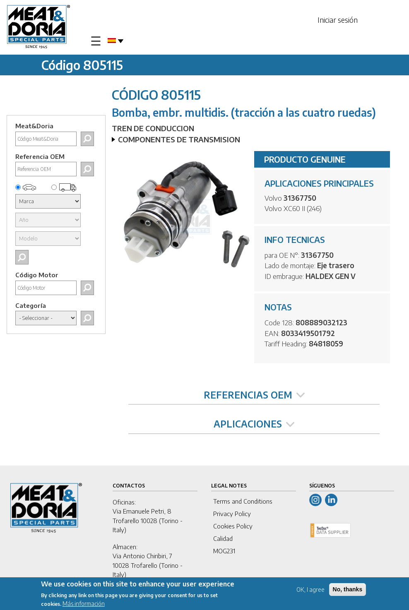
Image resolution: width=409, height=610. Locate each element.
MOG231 (224, 551)
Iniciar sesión (338, 19)
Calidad (223, 538)
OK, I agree (310, 589)
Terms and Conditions (242, 501)
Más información (84, 603)
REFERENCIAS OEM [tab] (254, 395)
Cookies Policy (233, 526)
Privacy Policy (232, 513)
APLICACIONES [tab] (254, 424)
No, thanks (348, 589)
